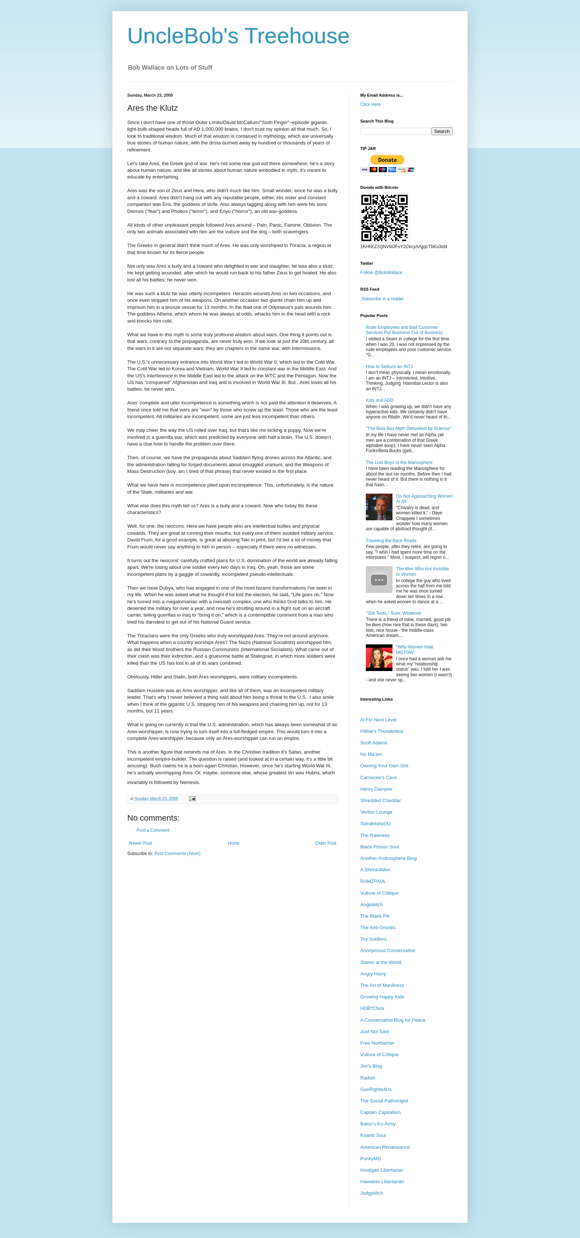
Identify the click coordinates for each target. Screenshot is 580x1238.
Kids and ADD (380, 400)
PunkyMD (370, 1158)
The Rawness (375, 835)
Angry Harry (373, 974)
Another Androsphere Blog (388, 858)
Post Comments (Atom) (177, 853)
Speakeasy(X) (375, 823)
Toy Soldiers (373, 939)
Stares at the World (380, 962)
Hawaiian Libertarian (382, 1181)
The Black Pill (375, 916)
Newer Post (140, 843)
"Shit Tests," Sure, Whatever (393, 613)
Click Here (370, 104)
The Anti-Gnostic (378, 927)
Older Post (325, 843)
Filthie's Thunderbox (381, 731)
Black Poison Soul (379, 847)
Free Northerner (377, 1043)
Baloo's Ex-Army (378, 1124)
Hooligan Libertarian (381, 1170)
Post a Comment (152, 830)
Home (234, 843)
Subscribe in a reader (382, 298)
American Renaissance (385, 1147)
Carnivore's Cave (378, 777)
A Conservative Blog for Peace (392, 1020)
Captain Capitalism (380, 1112)
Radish (367, 1078)
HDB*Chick (372, 1008)
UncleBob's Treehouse (238, 35)
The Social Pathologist (384, 1101)
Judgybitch (371, 1193)
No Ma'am (371, 754)
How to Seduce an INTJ (389, 366)
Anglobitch (371, 904)
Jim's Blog (371, 1066)
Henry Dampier (376, 789)
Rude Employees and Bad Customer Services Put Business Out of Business (404, 330)
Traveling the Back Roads (391, 540)
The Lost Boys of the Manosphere (399, 462)
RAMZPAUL (373, 881)
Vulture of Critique (379, 893)
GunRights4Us (376, 1089)
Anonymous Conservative (387, 950)
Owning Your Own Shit (384, 765)
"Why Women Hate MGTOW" (415, 649)
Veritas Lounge (376, 812)
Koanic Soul (373, 1135)
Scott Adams (373, 742)
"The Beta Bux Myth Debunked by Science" (408, 428)
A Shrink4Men (375, 869)
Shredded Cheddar (380, 800)
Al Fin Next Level (378, 720)
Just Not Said (374, 1031)
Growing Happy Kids (382, 997)
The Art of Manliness (382, 985)
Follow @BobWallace (381, 272)
